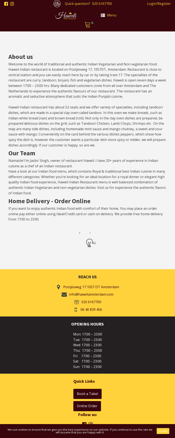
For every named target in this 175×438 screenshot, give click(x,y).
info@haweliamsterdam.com (91, 294)
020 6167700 (102, 3)
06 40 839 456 (91, 309)
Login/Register (159, 3)
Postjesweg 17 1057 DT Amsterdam (91, 287)
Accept (163, 431)
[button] (87, 25)
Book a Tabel (87, 393)
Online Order (87, 406)
